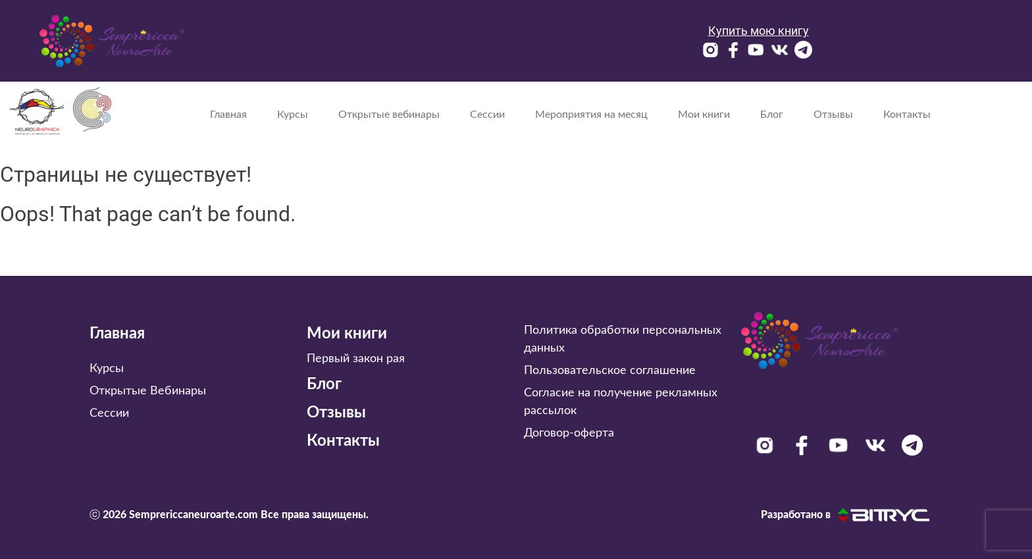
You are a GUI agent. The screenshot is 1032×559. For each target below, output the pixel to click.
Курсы (292, 114)
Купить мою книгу (758, 31)
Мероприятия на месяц (591, 114)
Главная (228, 114)
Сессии (487, 114)
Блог (771, 114)
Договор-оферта (569, 433)
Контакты (907, 114)
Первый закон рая (356, 359)
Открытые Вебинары (148, 391)
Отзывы (833, 114)
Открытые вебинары (389, 114)
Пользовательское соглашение (610, 371)
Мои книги (704, 114)
